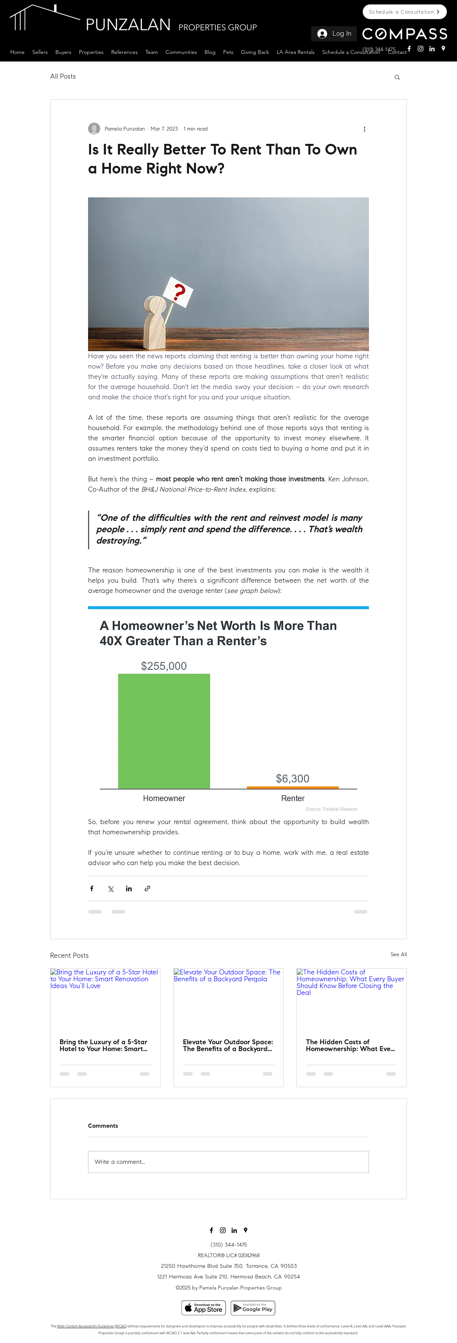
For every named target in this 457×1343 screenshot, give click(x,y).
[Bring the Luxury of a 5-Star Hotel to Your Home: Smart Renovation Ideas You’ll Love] (105, 999)
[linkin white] (432, 48)
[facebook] (409, 48)
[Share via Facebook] (91, 888)
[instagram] (420, 48)
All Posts (63, 76)
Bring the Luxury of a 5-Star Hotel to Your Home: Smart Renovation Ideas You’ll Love (104, 1046)
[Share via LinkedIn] (128, 888)
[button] (40, 51)
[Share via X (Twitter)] (110, 888)
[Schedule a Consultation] (404, 11)
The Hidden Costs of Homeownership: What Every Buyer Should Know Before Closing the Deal (351, 1046)
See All (399, 954)
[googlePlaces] (443, 48)
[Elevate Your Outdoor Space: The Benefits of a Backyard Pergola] (229, 999)
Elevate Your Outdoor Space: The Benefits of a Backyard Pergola (228, 1046)
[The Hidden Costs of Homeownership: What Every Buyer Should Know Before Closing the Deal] (352, 999)
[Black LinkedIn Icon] (234, 1230)
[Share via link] (147, 888)
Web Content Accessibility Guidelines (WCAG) (92, 1326)
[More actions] (364, 128)
